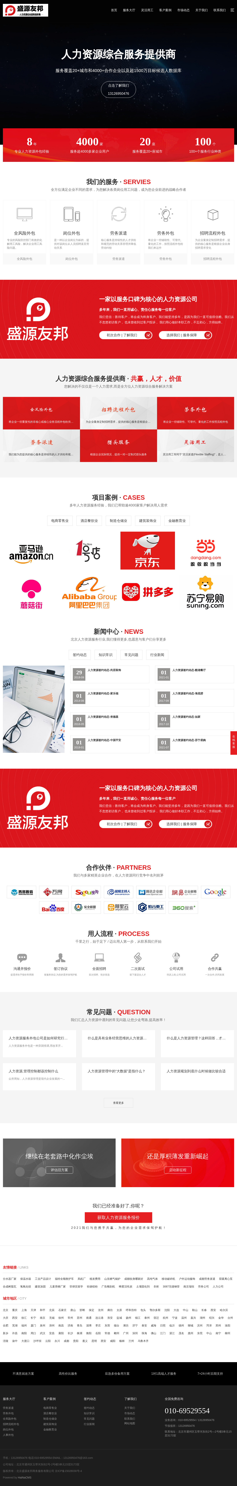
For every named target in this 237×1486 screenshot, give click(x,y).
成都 (66, 1340)
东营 (107, 1325)
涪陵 (5, 1340)
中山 (185, 1310)
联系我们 (219, 10)
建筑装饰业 (147, 521)
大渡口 (25, 1340)
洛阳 (227, 1325)
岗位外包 (8, 1429)
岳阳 (98, 1333)
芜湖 (15, 1325)
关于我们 (201, 10)
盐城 (119, 1317)
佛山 (153, 1333)
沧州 (100, 1310)
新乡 (5, 1333)
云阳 (48, 1340)
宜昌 (52, 1333)
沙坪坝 (37, 1340)
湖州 (202, 1317)
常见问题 (131, 655)
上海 (24, 1310)
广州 (126, 1333)
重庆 (15, 1310)
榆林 (122, 1340)
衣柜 (156, 1286)
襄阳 (61, 1333)
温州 (184, 1317)
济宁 (135, 1325)
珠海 (144, 1333)
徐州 (61, 1317)
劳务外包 (8, 1413)
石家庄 (62, 1310)
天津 (33, 1310)
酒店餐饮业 (89, 521)
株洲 (79, 1333)
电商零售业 (60, 521)
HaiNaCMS (24, 1477)
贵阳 (75, 1340)
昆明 (94, 1340)
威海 (153, 1325)
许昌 (15, 1333)
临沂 (172, 1325)
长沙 (70, 1333)
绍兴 (211, 1317)
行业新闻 (157, 655)
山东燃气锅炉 (112, 1278)
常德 (107, 1333)
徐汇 (24, 1317)
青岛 (79, 1325)
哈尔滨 (224, 1310)
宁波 (174, 1317)
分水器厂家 (9, 1278)
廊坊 (110, 1310)
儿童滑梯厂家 (58, 1286)
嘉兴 (193, 1317)
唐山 (73, 1310)
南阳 (24, 1333)
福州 (24, 1325)
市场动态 (183, 10)
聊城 (190, 1325)
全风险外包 (9, 1418)
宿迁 (156, 1317)
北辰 (52, 1310)
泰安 (144, 1325)
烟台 (116, 1325)
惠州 (190, 1333)
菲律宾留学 (76, 1286)
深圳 (135, 1333)
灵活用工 (147, 10)
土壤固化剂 (143, 1286)
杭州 (165, 1317)
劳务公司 (203, 1286)
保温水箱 (25, 1278)
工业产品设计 (43, 1278)
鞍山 (195, 1310)
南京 (42, 1317)
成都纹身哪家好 (133, 1278)
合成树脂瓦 (9, 1286)
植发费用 (95, 1278)
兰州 (131, 1340)
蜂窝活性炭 (125, 1286)
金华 (221, 1317)
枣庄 (98, 1325)
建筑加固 (40, 1286)
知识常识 (106, 655)
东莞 (200, 1333)
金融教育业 (177, 521)
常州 (70, 1317)
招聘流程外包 (11, 1424)
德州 (181, 1325)
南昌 (61, 1325)
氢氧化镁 (25, 1286)
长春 (204, 1310)
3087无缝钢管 (171, 1286)
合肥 (5, 1325)
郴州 (116, 1333)
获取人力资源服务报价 (118, 1217)
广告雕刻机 (108, 1286)
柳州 (227, 1333)
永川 (57, 1340)
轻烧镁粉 (92, 1286)
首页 (114, 10)
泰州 (147, 1317)
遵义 (85, 1340)
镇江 (137, 1317)
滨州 (200, 1325)
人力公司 (218, 1286)
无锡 (52, 1317)
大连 (176, 1310)
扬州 (128, 1317)
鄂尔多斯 (155, 1310)
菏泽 (209, 1325)
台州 (230, 1317)
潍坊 (126, 1325)
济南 (70, 1325)
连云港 (99, 1317)
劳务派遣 (8, 1407)
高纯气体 (152, 1278)
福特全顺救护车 (64, 1278)
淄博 (89, 1325)
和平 (42, 1310)
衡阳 (89, 1333)
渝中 (15, 1340)
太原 (119, 1310)
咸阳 (112, 1340)
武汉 (42, 1333)
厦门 (33, 1325)
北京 (5, 1310)
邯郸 (82, 1310)
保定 (91, 1310)
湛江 (172, 1333)
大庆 (5, 1317)
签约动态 (80, 655)
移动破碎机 (168, 1278)
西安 (213, 1310)
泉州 (42, 1325)
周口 (33, 1333)
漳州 (52, 1325)
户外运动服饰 (187, 1278)
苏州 (79, 1317)
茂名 (181, 1333)
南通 (89, 1317)
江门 (163, 1333)
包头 (143, 1310)
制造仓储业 (118, 521)
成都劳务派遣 (207, 1278)
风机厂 (82, 1278)
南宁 (218, 1333)
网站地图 (129, 1423)
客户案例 (165, 10)
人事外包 (8, 1434)
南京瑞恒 (188, 1286)
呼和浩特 (131, 1310)
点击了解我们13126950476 (118, 90)
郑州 (218, 1325)
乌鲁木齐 (143, 1340)
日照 (163, 1325)
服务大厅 (129, 10)
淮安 (110, 1317)
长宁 (33, 1317)
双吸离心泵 (226, 1278)
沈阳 (167, 1310)
